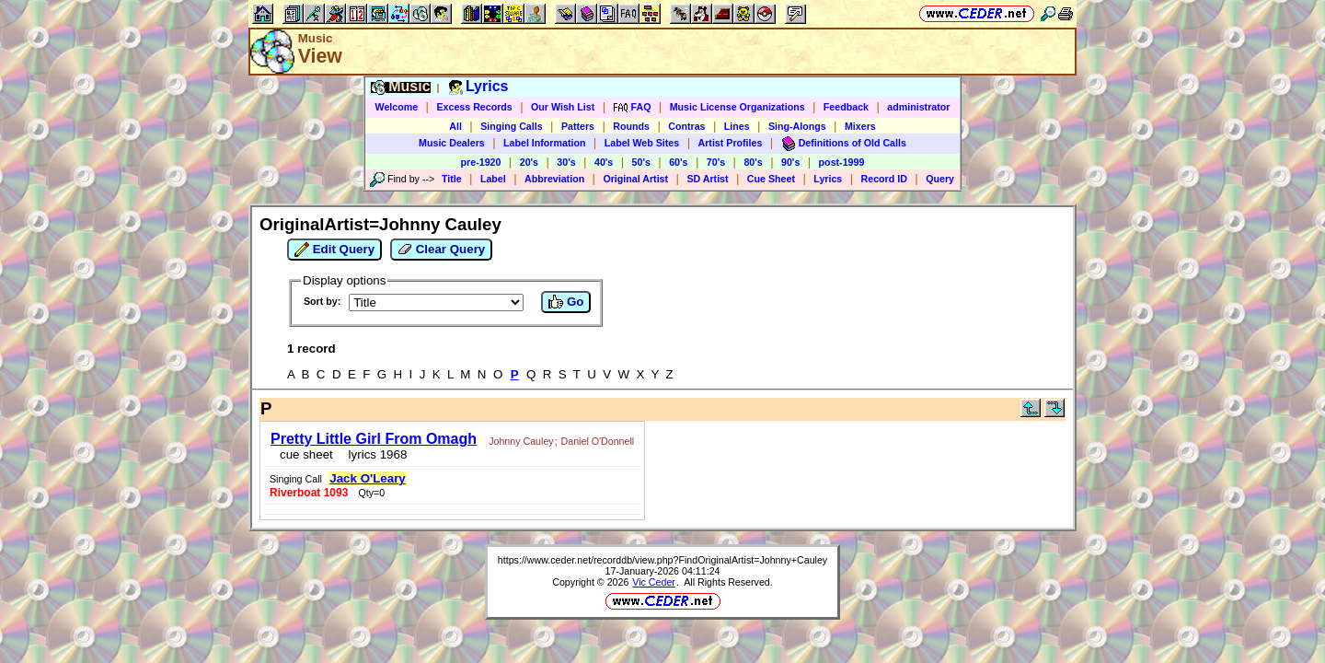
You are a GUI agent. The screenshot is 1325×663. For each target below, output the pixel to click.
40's (603, 162)
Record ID (884, 178)
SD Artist (707, 178)
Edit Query (334, 249)
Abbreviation (554, 178)
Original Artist (635, 178)
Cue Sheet (771, 178)
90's (790, 162)
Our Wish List (562, 106)
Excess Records (474, 106)
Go (565, 302)
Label (493, 178)
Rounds (631, 126)
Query (940, 178)
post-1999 (842, 162)
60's (678, 162)
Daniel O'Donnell (592, 435)
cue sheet (301, 449)
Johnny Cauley (515, 435)
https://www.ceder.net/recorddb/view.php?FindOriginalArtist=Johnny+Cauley (662, 500)
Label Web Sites (642, 142)
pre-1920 (481, 162)
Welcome (397, 106)
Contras (686, 126)
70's (716, 162)
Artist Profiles (730, 142)
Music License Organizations (737, 106)
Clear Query (441, 249)
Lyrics (827, 178)
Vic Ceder (653, 522)
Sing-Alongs (797, 126)
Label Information (544, 142)
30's (566, 162)
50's (641, 162)
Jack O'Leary (932, 432)
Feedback (846, 106)
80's (752, 162)
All (455, 126)
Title (452, 178)
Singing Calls (511, 126)
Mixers (860, 126)
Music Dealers (452, 142)
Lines (737, 126)
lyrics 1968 (368, 449)
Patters (577, 126)
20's (529, 162)
